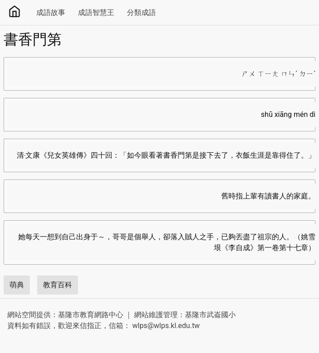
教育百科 (57, 284)
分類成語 (141, 12)
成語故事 (50, 12)
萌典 (17, 284)
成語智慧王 (96, 12)
